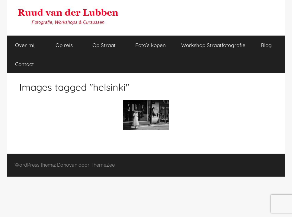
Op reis (67, 45)
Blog (266, 45)
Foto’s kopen (150, 45)
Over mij (29, 45)
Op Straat (107, 45)
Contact (24, 64)
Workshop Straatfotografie (213, 45)
